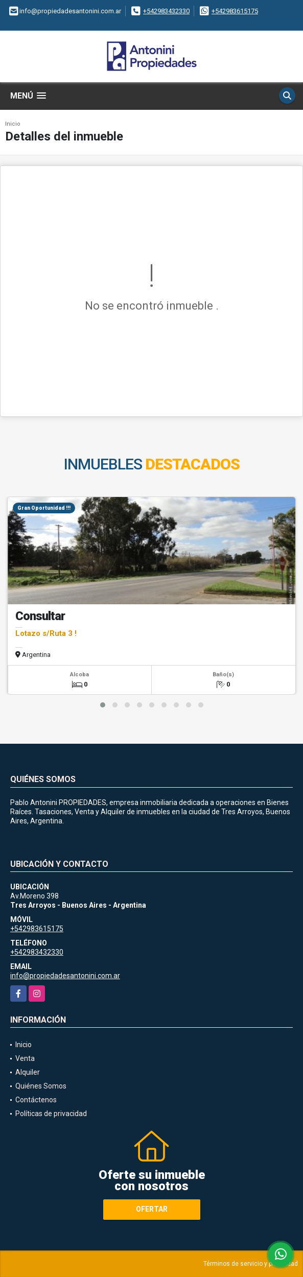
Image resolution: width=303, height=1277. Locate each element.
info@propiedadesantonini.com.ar (65, 976)
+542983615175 (235, 11)
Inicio (12, 124)
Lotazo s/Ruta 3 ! (46, 633)
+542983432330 (166, 11)
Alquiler (27, 1072)
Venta (25, 1058)
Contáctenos (36, 1100)
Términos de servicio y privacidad (250, 1263)
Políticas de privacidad (51, 1113)
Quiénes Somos (40, 1086)
